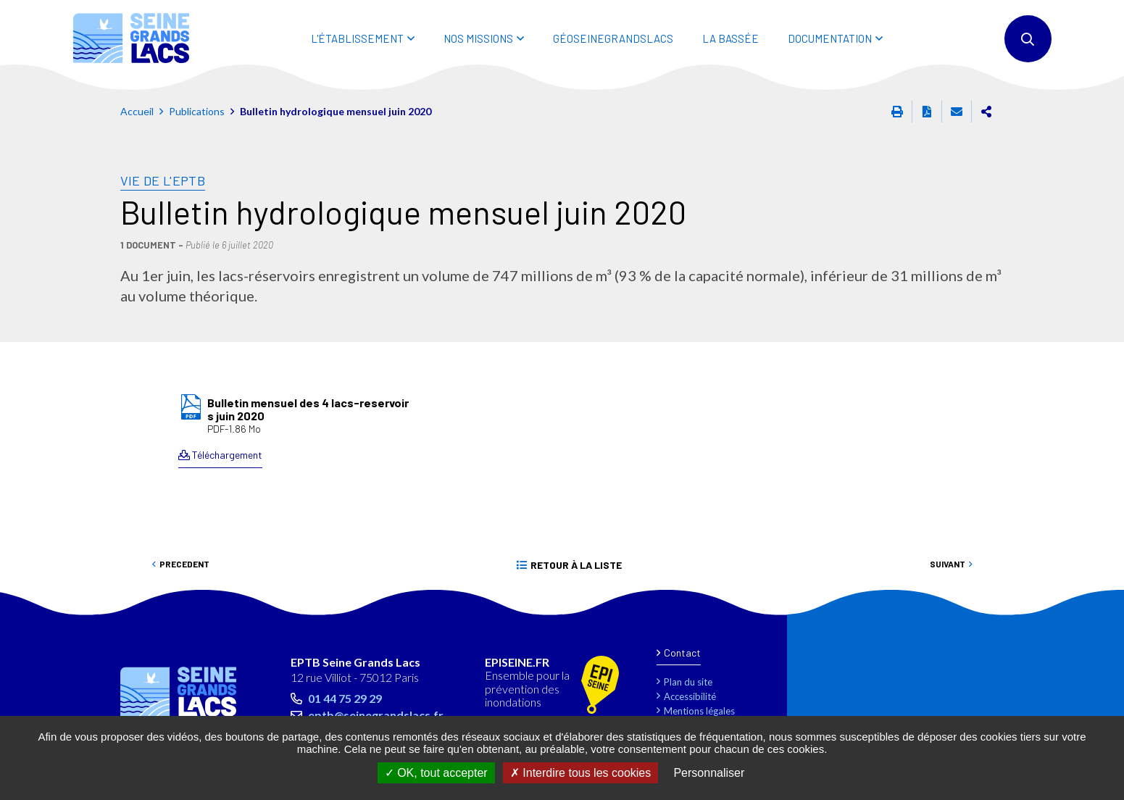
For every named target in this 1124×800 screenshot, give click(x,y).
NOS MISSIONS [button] (478, 38)
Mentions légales (699, 711)
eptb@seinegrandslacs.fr (376, 715)
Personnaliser (708, 773)
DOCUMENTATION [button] (830, 38)
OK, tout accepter (436, 773)
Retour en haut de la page (1080, 608)
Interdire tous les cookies (580, 773)
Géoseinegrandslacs (613, 38)
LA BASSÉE (730, 38)
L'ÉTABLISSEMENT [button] (357, 38)
